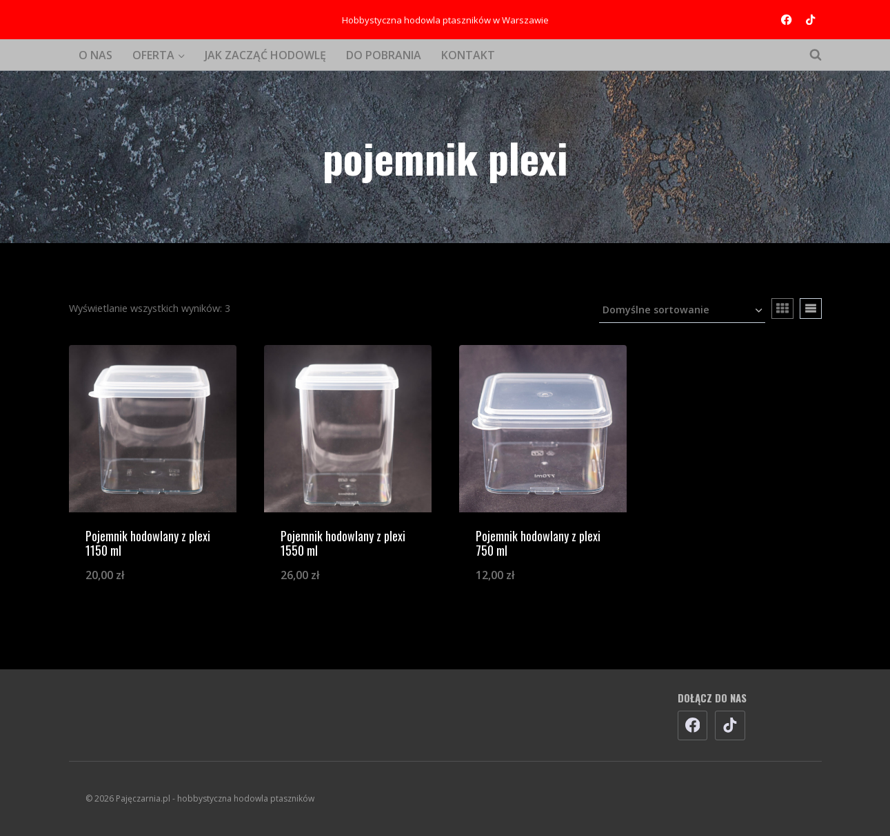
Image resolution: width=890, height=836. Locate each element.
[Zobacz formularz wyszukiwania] (809, 55)
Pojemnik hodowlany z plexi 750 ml (538, 543)
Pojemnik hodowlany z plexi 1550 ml (343, 543)
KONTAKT (468, 55)
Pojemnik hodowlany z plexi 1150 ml (147, 543)
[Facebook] (786, 19)
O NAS (95, 55)
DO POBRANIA (383, 55)
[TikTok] (811, 19)
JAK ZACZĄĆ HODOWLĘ (265, 55)
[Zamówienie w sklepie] (682, 311)
